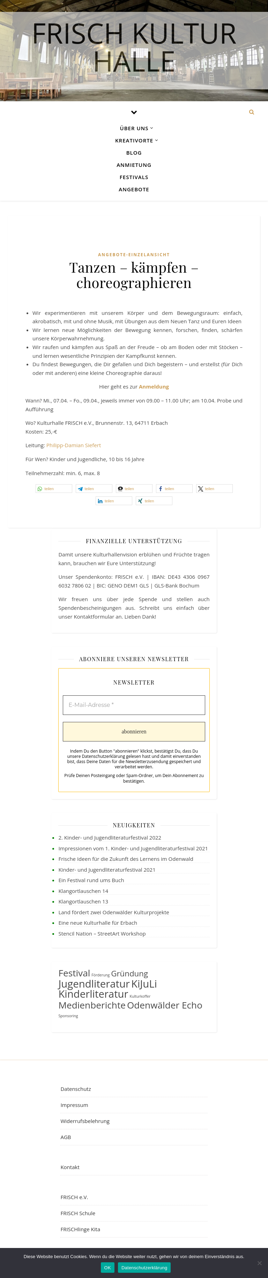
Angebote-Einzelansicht (134, 255)
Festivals (134, 176)
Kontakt (69, 1167)
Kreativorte (134, 140)
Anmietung (134, 164)
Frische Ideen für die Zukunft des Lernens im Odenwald (125, 858)
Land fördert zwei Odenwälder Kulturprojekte (113, 912)
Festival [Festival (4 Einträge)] (74, 973)
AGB (65, 1136)
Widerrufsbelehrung (85, 1120)
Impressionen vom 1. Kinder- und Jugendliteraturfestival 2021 (133, 848)
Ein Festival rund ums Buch (91, 880)
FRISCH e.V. (74, 1197)
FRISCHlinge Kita (80, 1229)
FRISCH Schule (77, 1213)
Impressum (74, 1104)
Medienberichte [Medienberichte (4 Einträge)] (92, 1005)
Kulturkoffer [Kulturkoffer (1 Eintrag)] (140, 996)
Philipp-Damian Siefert (73, 445)
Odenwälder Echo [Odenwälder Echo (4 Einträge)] (164, 1005)
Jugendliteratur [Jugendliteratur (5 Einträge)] (94, 984)
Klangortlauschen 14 (83, 890)
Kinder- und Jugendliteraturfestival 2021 (106, 869)
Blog (134, 152)
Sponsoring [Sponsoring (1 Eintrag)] (68, 1015)
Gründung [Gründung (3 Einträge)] (129, 973)
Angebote (134, 189)
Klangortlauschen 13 (83, 901)
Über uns (134, 128)
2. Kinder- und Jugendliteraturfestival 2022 (109, 837)
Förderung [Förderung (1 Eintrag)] (100, 975)
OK (107, 1267)
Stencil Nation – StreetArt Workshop (102, 933)
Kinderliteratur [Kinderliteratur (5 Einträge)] (93, 994)
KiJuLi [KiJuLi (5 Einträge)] (144, 984)
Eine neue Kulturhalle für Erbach (97, 922)
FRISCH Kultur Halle (134, 44)
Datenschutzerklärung (144, 1267)
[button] (54, 488)
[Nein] (259, 1262)
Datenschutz (75, 1088)
